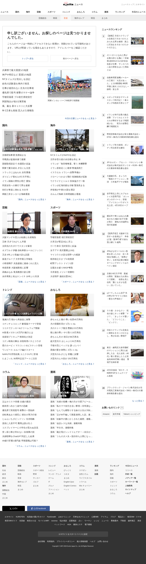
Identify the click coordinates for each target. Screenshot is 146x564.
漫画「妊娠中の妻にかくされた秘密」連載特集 (72, 419)
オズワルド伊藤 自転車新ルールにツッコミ (22, 250)
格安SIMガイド (11, 521)
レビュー (52, 470)
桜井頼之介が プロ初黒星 (62, 259)
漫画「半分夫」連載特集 (62, 427)
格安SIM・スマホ (134, 517)
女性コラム (83, 474)
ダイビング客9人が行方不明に (16, 176)
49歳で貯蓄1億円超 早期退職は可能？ (20, 440)
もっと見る (138, 401)
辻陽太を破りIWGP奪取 (61, 267)
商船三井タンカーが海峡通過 (16, 194)
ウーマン (88, 521)
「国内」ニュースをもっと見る (31, 199)
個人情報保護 (82, 541)
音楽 (66, 18)
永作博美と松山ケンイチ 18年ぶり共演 (20, 276)
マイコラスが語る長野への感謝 (65, 254)
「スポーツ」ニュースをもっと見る (77, 282)
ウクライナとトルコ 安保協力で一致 (67, 181)
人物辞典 (128, 486)
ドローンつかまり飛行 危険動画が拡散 (68, 176)
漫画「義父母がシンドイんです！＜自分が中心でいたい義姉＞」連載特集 (72, 432)
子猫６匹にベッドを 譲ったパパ (65, 345)
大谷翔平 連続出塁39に (61, 276)
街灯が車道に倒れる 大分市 (15, 190)
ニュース (4, 12)
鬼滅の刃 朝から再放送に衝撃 (16, 319)
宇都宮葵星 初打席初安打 (62, 237)
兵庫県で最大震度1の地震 (15, 70)
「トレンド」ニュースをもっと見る (29, 364)
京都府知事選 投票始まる (14, 155)
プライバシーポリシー (66, 541)
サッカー (36, 478)
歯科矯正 (131, 521)
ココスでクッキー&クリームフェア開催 (21, 328)
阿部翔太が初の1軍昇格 (14, 101)
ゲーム (51, 478)
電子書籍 (88, 524)
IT (49, 482)
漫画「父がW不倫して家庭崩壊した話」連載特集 (72, 414)
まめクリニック (64, 517)
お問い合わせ (102, 541)
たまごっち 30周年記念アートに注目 (19, 358)
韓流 (93, 18)
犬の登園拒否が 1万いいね (62, 324)
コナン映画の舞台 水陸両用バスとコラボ (21, 341)
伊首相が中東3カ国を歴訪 (62, 190)
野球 (35, 474)
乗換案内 (114, 521)
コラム (94, 12)
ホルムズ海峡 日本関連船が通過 (65, 194)
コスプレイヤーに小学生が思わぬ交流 (20, 427)
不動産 (123, 521)
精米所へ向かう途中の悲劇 (15, 406)
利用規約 (50, 541)
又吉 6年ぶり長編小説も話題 (15, 254)
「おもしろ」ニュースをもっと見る (77, 364)
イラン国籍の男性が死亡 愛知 (16, 181)
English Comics (70, 486)
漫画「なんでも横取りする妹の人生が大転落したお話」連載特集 (72, 410)
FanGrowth (51, 517)
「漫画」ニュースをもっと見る (79, 442)
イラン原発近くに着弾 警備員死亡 (66, 168)
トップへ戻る (28, 58)
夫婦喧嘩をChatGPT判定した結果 (18, 436)
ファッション (53, 489)
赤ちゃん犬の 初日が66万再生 (64, 337)
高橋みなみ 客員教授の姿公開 (16, 272)
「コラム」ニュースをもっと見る (30, 446)
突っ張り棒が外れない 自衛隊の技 (18, 432)
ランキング (120, 12)
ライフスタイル (85, 478)
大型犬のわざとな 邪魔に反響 (64, 354)
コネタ (66, 474)
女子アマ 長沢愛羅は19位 (62, 250)
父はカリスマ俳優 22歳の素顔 (16, 401)
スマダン (82, 470)
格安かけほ (31, 521)
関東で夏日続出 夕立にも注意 (16, 168)
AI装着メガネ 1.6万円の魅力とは (17, 332)
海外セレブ (79, 18)
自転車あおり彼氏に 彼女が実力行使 (19, 414)
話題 (96, 474)
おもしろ (81, 12)
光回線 (22, 521)
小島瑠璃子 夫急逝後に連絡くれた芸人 (20, 263)
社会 (4, 470)
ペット (66, 489)
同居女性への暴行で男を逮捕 (16, 185)
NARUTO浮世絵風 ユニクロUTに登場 (20, 354)
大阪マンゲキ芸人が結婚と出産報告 (19, 237)
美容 (139, 521)
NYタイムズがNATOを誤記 (63, 155)
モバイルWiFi (43, 521)
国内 (17, 12)
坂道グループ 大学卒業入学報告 (17, 259)
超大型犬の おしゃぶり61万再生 (65, 341)
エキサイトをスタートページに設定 (73, 534)
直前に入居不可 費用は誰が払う (17, 423)
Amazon (106, 414)
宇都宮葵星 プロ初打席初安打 (17, 97)
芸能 (39, 12)
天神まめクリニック (81, 517)
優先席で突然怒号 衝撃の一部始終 (18, 410)
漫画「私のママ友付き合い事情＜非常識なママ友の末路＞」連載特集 (72, 406)
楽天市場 (116, 414)
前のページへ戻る (71, 58)
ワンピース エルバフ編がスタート (18, 350)
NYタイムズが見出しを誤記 (16, 79)
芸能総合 (42, 18)
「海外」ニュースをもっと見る (79, 199)
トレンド (66, 12)
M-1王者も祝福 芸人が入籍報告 (18, 110)
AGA (69, 524)
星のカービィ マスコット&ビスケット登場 (22, 345)
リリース (129, 470)
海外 (28, 12)
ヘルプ (128, 493)
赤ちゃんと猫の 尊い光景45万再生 (66, 319)
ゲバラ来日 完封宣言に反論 (63, 246)
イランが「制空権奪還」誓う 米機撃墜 (68, 163)
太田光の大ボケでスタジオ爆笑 (17, 246)
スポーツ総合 (38, 470)
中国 (4, 494)
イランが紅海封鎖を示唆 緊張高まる (67, 185)
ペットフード (59, 524)
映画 (55, 18)
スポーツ (51, 12)
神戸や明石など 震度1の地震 (16, 74)
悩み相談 (63, 521)
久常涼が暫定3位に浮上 (61, 241)
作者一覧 (128, 474)
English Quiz (69, 482)
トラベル (82, 482)
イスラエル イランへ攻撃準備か (65, 172)
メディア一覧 (130, 478)
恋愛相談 (72, 521)
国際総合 (6, 490)
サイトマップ (130, 489)
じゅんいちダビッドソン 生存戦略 (18, 419)
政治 (4, 478)
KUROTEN (20, 517)
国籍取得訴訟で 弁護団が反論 (16, 163)
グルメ (51, 486)
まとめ (104, 18)
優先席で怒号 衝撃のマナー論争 (18, 92)
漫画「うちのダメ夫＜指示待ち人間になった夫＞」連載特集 (72, 436)
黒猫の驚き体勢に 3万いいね (63, 350)
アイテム (104, 517)
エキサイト (140, 4)
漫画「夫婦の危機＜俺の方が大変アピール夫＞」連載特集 (72, 401)
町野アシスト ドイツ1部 (61, 263)
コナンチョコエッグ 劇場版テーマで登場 (21, 324)
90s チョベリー (85, 486)
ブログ (113, 517)
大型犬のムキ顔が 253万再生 (64, 358)
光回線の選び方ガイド (36, 517)
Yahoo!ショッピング (131, 414)
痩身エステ (77, 524)
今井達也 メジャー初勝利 (62, 272)
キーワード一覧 (131, 482)
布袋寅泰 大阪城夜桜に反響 (15, 267)
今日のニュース (138, 12)
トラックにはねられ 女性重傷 (16, 172)
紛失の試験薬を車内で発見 (15, 83)
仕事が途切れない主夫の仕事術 (18, 88)
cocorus (54, 521)
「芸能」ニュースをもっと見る (31, 282)
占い (80, 521)
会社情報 (41, 541)
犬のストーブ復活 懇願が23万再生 (66, 328)
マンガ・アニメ (54, 474)
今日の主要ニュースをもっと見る (80, 118)
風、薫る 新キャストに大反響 (17, 106)
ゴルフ (35, 482)
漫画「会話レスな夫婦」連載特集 (66, 423)
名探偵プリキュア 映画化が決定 (17, 337)
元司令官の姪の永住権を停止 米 (65, 159)
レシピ (96, 521)
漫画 (106, 12)
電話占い (121, 517)
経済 (4, 474)
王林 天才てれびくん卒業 (14, 241)
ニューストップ (127, 4)
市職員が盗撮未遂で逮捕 (13, 159)
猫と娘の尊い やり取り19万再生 (65, 332)
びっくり (67, 470)
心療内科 (95, 517)
